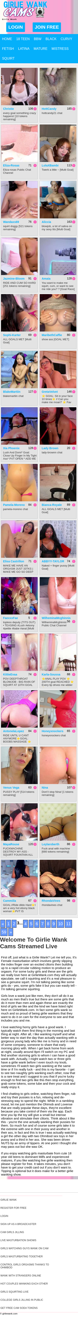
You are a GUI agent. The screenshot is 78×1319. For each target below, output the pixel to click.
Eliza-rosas (11, 165)
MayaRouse (11, 844)
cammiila (9, 900)
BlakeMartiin (11, 391)
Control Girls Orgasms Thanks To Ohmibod (24, 1266)
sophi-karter (12, 335)
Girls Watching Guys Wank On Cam (24, 1248)
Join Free (47, 27)
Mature (40, 48)
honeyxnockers (52, 731)
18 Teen (23, 39)
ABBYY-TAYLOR (53, 561)
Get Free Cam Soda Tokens (19, 1308)
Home (7, 39)
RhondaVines (51, 900)
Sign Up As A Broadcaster (18, 1224)
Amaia (46, 278)
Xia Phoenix (11, 448)
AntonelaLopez (13, 731)
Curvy (66, 39)
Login (15, 27)
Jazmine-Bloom (14, 278)
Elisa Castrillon (13, 561)
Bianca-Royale (52, 505)
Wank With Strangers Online (20, 1275)
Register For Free (13, 1207)
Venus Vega (11, 787)
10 (60, 923)
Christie (8, 108)
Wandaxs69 (11, 222)
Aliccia (46, 222)
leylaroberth (50, 844)
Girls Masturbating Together (21, 1256)
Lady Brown (50, 448)
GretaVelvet (50, 391)
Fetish (8, 48)
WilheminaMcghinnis (56, 618)
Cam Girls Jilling (12, 1232)
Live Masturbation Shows (18, 1240)
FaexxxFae (10, 618)
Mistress (60, 48)
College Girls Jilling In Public (21, 1299)
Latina (24, 48)
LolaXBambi (50, 165)
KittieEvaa (10, 674)
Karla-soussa (51, 674)
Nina (45, 787)
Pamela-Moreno (14, 505)
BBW (37, 39)
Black (51, 39)
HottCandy (49, 108)
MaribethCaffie (52, 335)
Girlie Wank (8, 1199)
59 (4, 932)
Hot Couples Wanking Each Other (24, 1283)
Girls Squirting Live (14, 1291)
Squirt (8, 58)
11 (68, 923)
